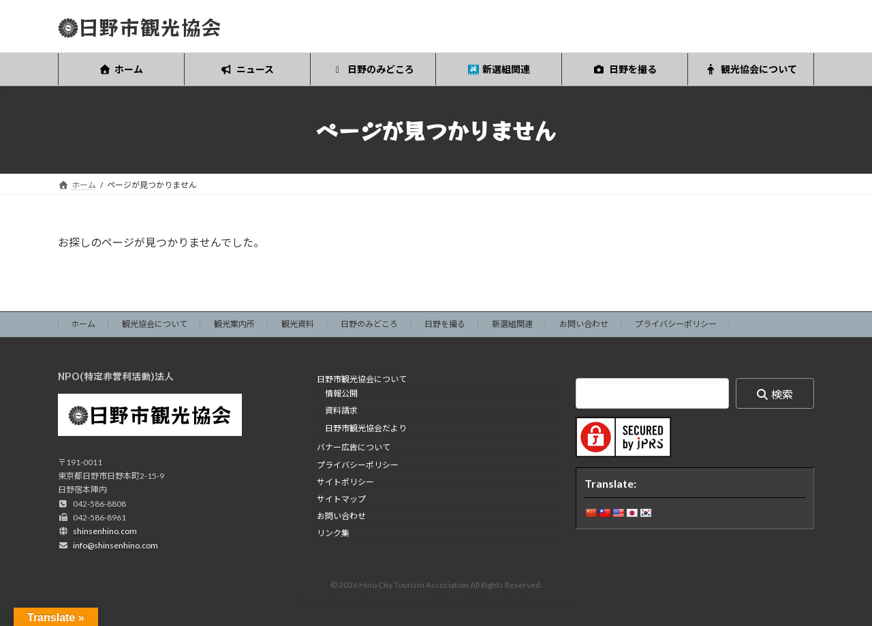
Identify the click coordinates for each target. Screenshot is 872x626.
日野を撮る (444, 324)
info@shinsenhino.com (115, 545)
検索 (782, 394)
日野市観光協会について (362, 379)
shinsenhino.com (105, 532)
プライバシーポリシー (676, 324)
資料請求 (341, 411)
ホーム (83, 324)
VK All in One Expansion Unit (524, 602)
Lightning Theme (432, 602)
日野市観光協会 (160, 414)
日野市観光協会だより (366, 428)
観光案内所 (234, 324)
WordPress (362, 602)
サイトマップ (341, 499)
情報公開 (341, 394)
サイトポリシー (345, 482)
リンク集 (333, 534)
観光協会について (154, 324)
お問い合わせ (583, 324)
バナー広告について (353, 448)
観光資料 (297, 324)
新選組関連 (512, 324)
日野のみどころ (369, 324)
